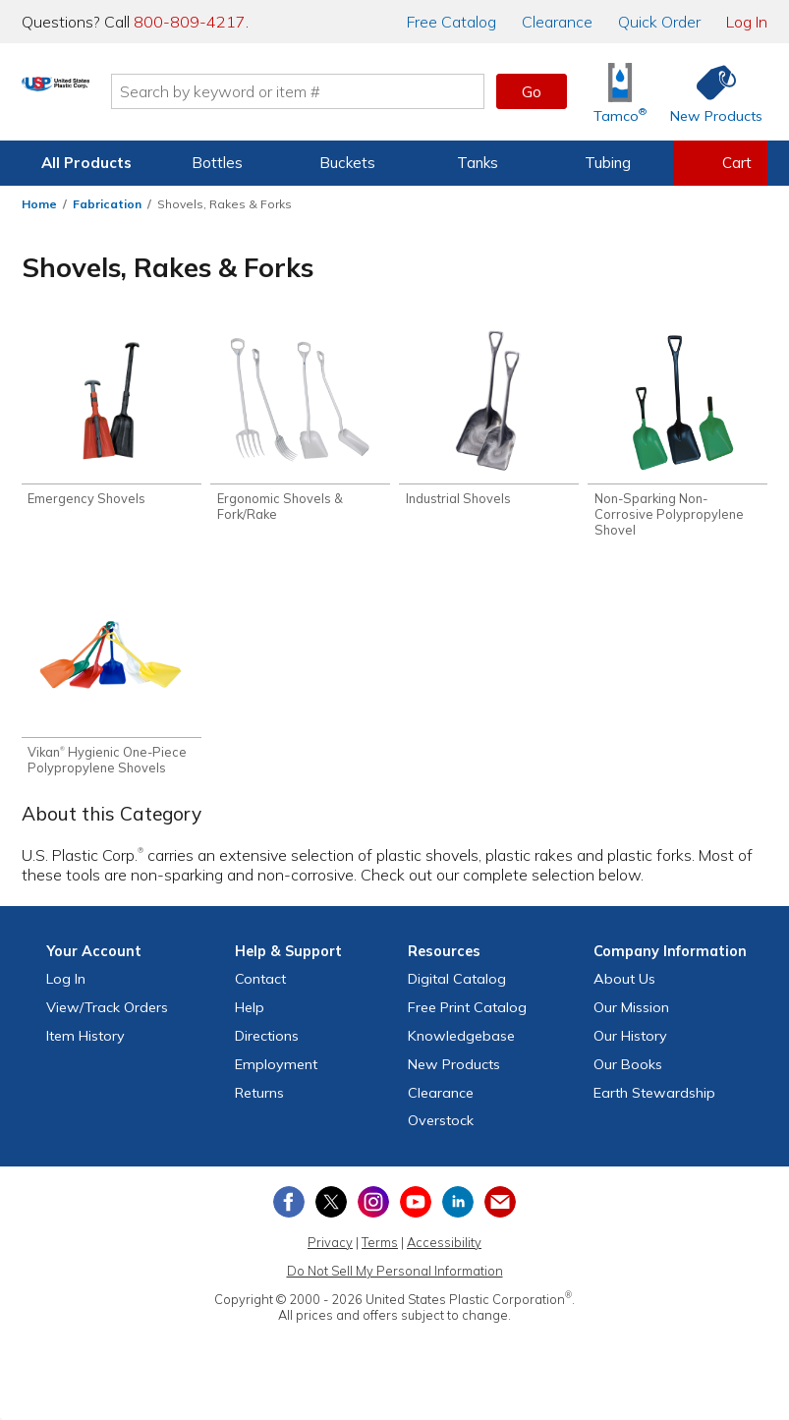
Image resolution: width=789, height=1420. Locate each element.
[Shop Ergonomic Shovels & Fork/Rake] (300, 428)
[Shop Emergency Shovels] (111, 420)
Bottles (217, 162)
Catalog (451, 21)
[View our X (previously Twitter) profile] (331, 1212)
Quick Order (659, 21)
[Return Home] (138, 95)
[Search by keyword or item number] (379, 91)
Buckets (347, 162)
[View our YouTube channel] (415, 1212)
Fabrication (107, 204)
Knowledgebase (461, 1046)
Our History (630, 1046)
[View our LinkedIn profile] (458, 1212)
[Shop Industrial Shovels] (489, 420)
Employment (276, 1075)
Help (249, 1018)
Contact (260, 989)
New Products (454, 1075)
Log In (746, 21)
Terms (380, 1253)
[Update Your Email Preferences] (500, 1212)
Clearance (557, 21)
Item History (85, 1046)
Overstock (441, 1131)
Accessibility (444, 1253)
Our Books (627, 1075)
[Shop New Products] (709, 92)
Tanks (477, 162)
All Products (86, 162)
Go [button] (531, 91)
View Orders (107, 1018)
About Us (624, 989)
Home (39, 204)
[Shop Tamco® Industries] (620, 92)
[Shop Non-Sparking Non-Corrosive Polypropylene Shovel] (677, 436)
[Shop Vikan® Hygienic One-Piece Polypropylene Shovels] (111, 688)
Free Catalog (467, 1018)
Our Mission (631, 1018)
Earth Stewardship (654, 1103)
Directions (267, 1046)
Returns (259, 1103)
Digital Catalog (457, 989)
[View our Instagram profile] (373, 1212)
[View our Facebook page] (289, 1212)
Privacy (330, 1253)
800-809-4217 (190, 21)
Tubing (608, 162)
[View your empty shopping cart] (720, 163)
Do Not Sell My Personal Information (395, 1281)
